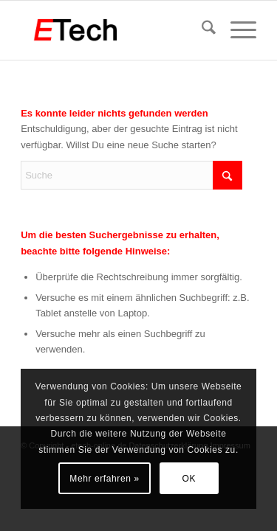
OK (189, 478)
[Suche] (201, 30)
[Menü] (236, 30)
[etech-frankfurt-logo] (115, 30)
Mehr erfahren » (104, 478)
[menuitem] (201, 30)
